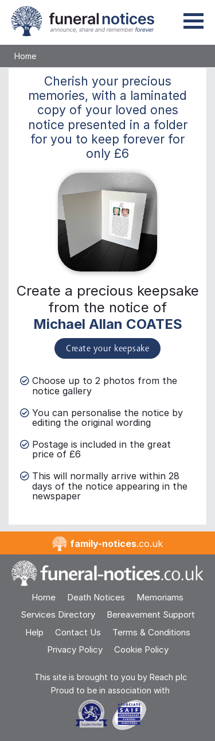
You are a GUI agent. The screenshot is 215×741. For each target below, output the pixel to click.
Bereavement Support (151, 614)
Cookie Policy (141, 649)
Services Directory (58, 614)
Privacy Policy (75, 649)
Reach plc (168, 677)
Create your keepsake (107, 349)
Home (25, 56)
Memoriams (159, 597)
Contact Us (78, 632)
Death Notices (96, 597)
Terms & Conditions (151, 632)
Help (34, 632)
